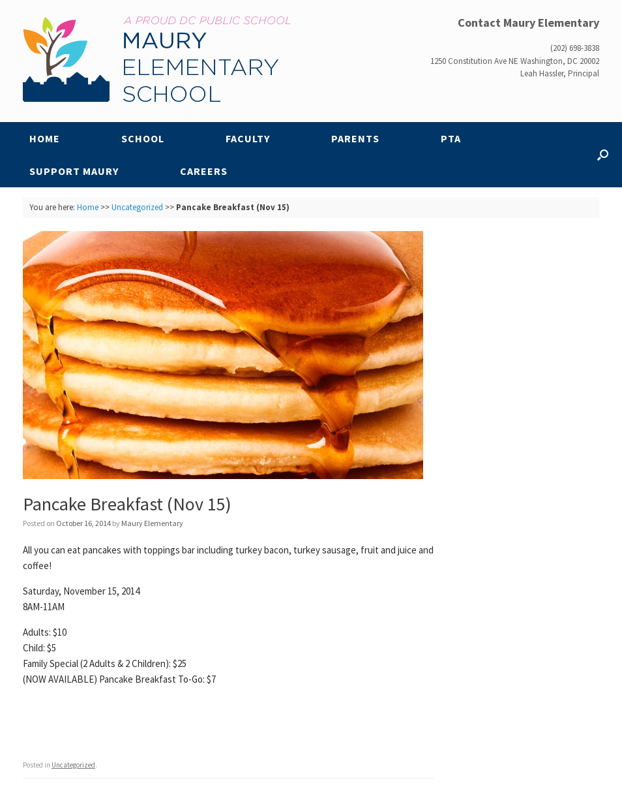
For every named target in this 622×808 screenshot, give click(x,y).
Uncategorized (137, 207)
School (142, 138)
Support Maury (74, 171)
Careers (204, 171)
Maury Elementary (152, 523)
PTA (451, 138)
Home (44, 138)
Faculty (248, 138)
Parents (355, 138)
